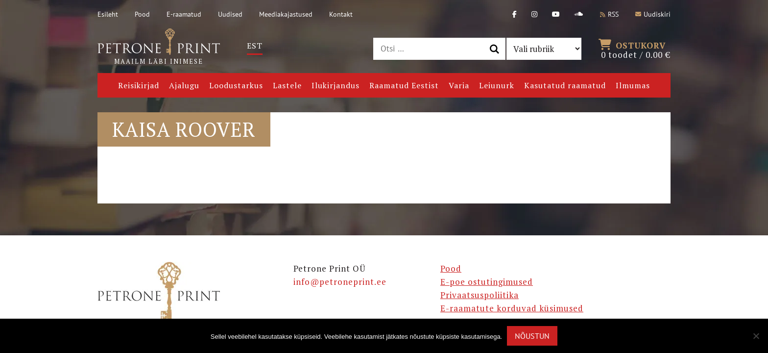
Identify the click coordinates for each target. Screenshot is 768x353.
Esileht (107, 14)
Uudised (230, 14)
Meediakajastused (285, 14)
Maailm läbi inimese (158, 47)
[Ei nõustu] (756, 336)
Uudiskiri (653, 14)
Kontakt (341, 14)
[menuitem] (255, 46)
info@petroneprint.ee (339, 281)
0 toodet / (636, 49)
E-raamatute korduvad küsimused (511, 308)
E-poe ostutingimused (486, 281)
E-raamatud (184, 14)
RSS (609, 14)
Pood (142, 14)
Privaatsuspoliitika (479, 295)
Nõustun (532, 336)
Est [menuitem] (255, 45)
